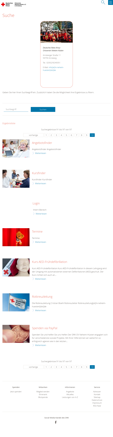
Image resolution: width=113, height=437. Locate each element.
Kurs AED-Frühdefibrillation (49, 262)
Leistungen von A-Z (70, 397)
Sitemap (97, 397)
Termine (37, 231)
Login (36, 203)
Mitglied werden (43, 391)
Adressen (97, 391)
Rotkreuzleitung (42, 297)
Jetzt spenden (16, 391)
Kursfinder (39, 173)
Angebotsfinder (42, 143)
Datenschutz (97, 400)
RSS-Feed (97, 406)
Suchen (43, 109)
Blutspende (43, 397)
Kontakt (97, 394)
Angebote (70, 391)
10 (92, 135)
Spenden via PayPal (44, 328)
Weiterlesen (40, 153)
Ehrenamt (43, 394)
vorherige (33, 135)
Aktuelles (70, 394)
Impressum (97, 403)
